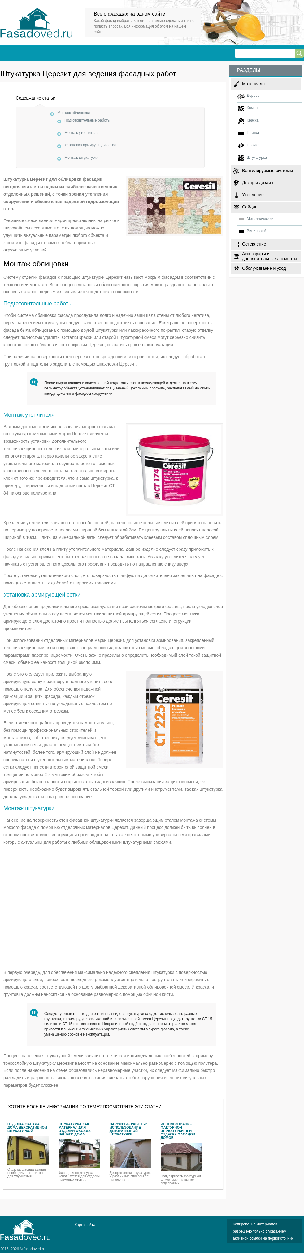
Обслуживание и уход (264, 268)
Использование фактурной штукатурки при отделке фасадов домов (178, 1131)
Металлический (260, 218)
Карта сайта (85, 1225)
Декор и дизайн (257, 182)
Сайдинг (250, 206)
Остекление (254, 244)
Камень (253, 108)
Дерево (253, 95)
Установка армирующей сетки (90, 145)
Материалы (253, 83)
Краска (253, 120)
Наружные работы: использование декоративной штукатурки (128, 1129)
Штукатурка (257, 157)
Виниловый (257, 231)
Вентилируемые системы (267, 170)
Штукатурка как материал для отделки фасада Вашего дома (75, 1129)
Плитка (253, 133)
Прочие (253, 145)
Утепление (253, 194)
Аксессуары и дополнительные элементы (269, 256)
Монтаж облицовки (73, 113)
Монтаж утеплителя (81, 133)
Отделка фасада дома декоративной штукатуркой (27, 1127)
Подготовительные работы (87, 120)
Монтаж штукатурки (81, 157)
